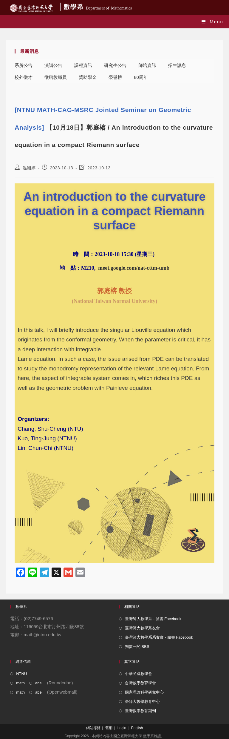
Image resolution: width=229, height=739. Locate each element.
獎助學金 (88, 77)
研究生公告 (115, 65)
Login (121, 728)
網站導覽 (93, 728)
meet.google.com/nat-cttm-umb (133, 268)
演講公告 (53, 65)
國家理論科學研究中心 (144, 692)
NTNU (21, 673)
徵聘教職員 (55, 77)
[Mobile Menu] (212, 21)
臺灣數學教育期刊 (140, 711)
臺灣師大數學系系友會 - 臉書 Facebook (159, 637)
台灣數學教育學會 (140, 683)
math (20, 683)
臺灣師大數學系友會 (142, 628)
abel (39, 683)
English (137, 728)
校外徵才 (24, 77)
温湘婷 (29, 167)
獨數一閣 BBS (137, 646)
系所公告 (24, 65)
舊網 (108, 728)
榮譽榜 (115, 77)
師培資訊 (147, 65)
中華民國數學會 (138, 673)
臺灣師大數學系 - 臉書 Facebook (153, 619)
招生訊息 (177, 65)
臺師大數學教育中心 (142, 701)
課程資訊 (83, 65)
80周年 (141, 77)
